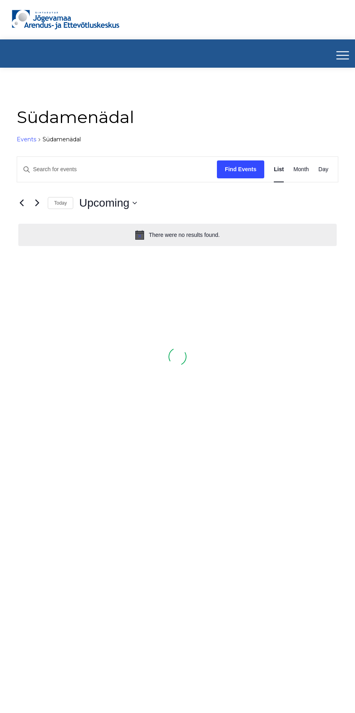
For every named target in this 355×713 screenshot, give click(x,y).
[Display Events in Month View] (301, 169)
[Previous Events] (21, 203)
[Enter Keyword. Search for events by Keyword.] (117, 169)
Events (26, 139)
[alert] (177, 235)
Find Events (240, 169)
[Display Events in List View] (279, 169)
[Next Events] (37, 203)
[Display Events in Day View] (323, 169)
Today (60, 203)
